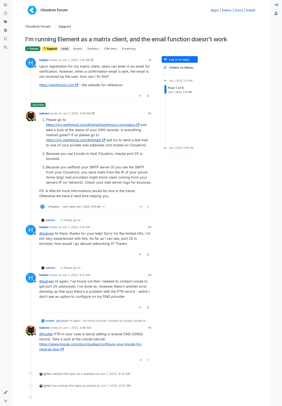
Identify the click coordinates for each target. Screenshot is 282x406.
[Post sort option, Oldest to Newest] (180, 67)
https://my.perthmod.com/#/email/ (75, 140)
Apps (214, 10)
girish (47, 374)
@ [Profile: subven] (46, 233)
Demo (226, 10)
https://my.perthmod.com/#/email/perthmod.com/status (92, 125)
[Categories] (5, 5)
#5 (150, 327)
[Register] (276, 13)
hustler (44, 60)
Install (250, 10)
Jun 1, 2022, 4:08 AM (77, 113)
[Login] (276, 5)
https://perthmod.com (58, 85)
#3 (150, 227)
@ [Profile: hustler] (46, 334)
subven (44, 113)
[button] (5, 392)
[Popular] (5, 30)
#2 (150, 113)
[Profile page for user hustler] (31, 63)
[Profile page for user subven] (31, 116)
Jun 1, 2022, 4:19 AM (76, 227)
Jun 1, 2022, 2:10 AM (76, 60)
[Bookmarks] (5, 39)
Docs (239, 10)
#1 (150, 60)
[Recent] (5, 13)
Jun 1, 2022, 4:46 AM (77, 327)
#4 (150, 275)
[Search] (5, 47)
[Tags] (5, 22)
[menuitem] (276, 5)
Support (50, 48)
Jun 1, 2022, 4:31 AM (76, 275)
